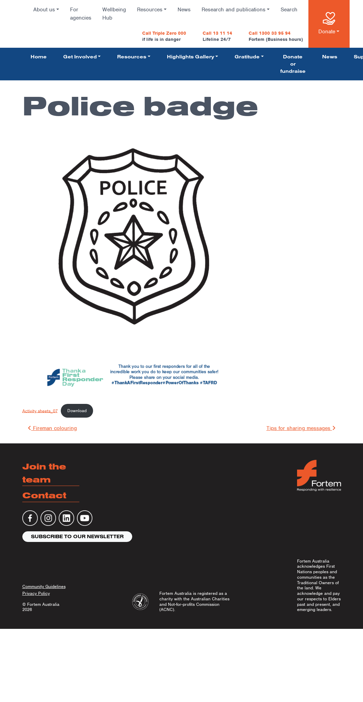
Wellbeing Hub (114, 13)
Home (39, 57)
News (184, 9)
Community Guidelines (44, 586)
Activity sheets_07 (40, 411)
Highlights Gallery (190, 57)
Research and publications (233, 9)
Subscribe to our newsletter (77, 536)
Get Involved (80, 57)
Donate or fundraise (293, 64)
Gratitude (247, 57)
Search (289, 9)
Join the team (44, 473)
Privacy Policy (36, 593)
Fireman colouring (52, 428)
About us (44, 9)
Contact (44, 495)
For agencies (80, 13)
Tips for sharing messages (301, 428)
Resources (149, 9)
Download (77, 411)
